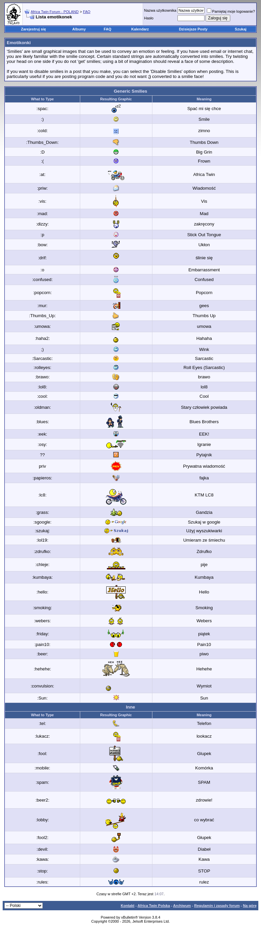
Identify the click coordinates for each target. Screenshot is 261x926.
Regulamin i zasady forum (217, 906)
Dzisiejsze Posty (193, 29)
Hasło (148, 18)
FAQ (86, 12)
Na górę (250, 906)
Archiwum (182, 906)
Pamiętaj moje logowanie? (231, 11)
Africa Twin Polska (154, 906)
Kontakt (127, 906)
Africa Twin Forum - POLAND (55, 12)
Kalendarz (140, 29)
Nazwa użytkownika (160, 10)
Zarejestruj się (33, 29)
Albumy (79, 29)
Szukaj (241, 29)
